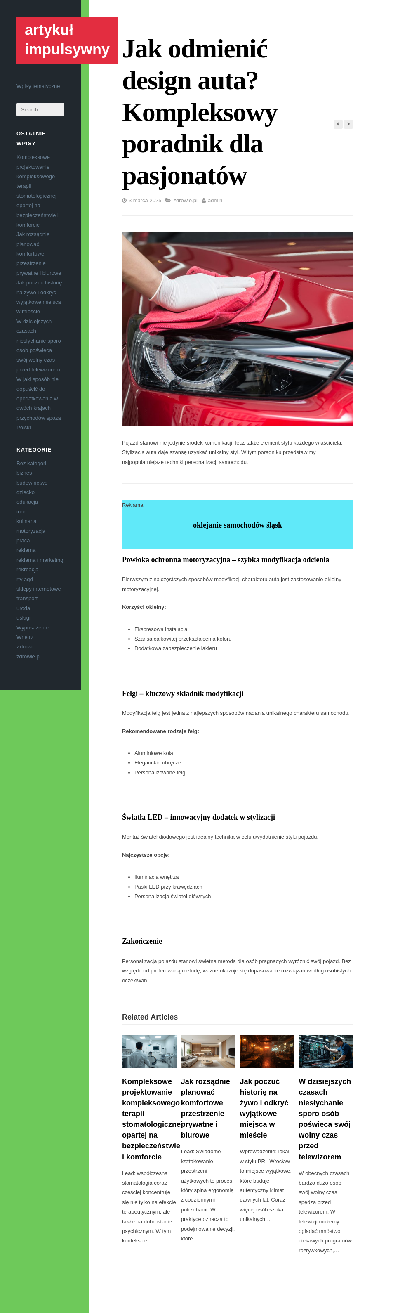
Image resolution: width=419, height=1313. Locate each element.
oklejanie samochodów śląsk (237, 525)
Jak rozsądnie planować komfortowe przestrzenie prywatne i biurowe (38, 253)
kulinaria (26, 521)
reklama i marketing (39, 560)
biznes (24, 473)
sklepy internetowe (38, 589)
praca (23, 540)
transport (27, 598)
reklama (25, 550)
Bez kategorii (31, 463)
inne (21, 512)
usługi (23, 618)
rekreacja (27, 569)
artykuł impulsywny (67, 39)
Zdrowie (25, 646)
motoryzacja (30, 531)
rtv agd (24, 579)
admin (215, 200)
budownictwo (31, 483)
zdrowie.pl (28, 656)
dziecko (25, 492)
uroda (23, 608)
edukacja (27, 502)
